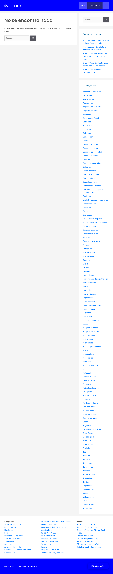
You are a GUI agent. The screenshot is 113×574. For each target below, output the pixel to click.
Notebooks (8, 530)
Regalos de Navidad (85, 541)
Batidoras (87, 122)
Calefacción (88, 137)
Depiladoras (88, 196)
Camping (86, 159)
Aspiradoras (88, 103)
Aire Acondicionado (12, 547)
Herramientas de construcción (95, 279)
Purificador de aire (90, 403)
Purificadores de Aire (49, 541)
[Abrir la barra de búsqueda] (106, 5)
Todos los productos (13, 524)
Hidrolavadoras (89, 283)
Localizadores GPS (91, 320)
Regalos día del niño (85, 530)
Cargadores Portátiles (50, 550)
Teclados (87, 459)
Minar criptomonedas (92, 346)
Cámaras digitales (90, 156)
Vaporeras (87, 486)
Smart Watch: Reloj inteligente (53, 527)
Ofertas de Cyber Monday (87, 538)
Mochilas (86, 350)
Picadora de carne (90, 395)
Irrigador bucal (89, 309)
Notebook (87, 373)
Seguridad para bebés (92, 429)
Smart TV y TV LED (48, 533)
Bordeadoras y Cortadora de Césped (56, 521)
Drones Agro (88, 215)
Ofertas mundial (89, 377)
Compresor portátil (91, 174)
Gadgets (86, 260)
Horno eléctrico (89, 294)
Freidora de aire (89, 252)
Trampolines (88, 478)
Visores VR (87, 501)
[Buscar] (33, 38)
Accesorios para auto (92, 92)
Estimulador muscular (92, 234)
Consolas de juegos (91, 182)
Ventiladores (88, 489)
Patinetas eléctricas (91, 388)
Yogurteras (87, 508)
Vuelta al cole (88, 504)
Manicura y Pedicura (49, 538)
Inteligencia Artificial (91, 301)
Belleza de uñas (89, 125)
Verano (86, 493)
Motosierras (88, 358)
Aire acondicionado (91, 99)
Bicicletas (87, 129)
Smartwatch (88, 444)
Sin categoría (88, 437)
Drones (7, 533)
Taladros (86, 456)
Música (86, 369)
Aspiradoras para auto (92, 107)
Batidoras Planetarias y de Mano (17, 550)
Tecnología (87, 463)
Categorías (96, 5)
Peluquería (87, 392)
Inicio (83, 6)
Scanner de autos (90, 418)
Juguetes (87, 313)
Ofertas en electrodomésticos (89, 544)
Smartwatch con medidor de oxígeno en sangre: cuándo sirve (95, 56)
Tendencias (87, 471)
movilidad (87, 362)
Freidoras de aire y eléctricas (53, 553)
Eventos (86, 237)
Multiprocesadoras (91, 365)
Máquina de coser (90, 328)
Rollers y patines (90, 414)
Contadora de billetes (92, 186)
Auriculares (87, 114)
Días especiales (89, 204)
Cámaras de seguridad (92, 152)
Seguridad (87, 425)
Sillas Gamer (88, 433)
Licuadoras (87, 316)
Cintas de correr (89, 171)
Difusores (87, 207)
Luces (85, 324)
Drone (85, 211)
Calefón (86, 140)
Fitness (86, 245)
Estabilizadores (89, 226)
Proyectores (46, 544)
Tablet (85, 452)
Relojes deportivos (91, 410)
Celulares (87, 167)
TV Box (86, 482)
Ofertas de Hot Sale (85, 536)
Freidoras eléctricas (91, 256)
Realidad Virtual (89, 407)
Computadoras (89, 178)
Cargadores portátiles (92, 163)
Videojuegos (88, 497)
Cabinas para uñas (12, 553)
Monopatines (88, 354)
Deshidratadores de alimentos (95, 200)
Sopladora (87, 448)
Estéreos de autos (90, 230)
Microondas (88, 343)
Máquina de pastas (91, 331)
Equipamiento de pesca (92, 219)
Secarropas (87, 422)
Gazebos (86, 264)
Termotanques (89, 474)
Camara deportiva (90, 148)
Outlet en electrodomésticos (89, 547)
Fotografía (87, 249)
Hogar (85, 286)
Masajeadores (89, 335)
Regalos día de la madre (87, 527)
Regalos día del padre (86, 524)
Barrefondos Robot (91, 118)
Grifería (86, 267)
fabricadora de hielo (91, 241)
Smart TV (87, 440)
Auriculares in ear (48, 536)
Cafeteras (87, 133)
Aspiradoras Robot (91, 110)
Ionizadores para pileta (92, 305)
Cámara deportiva (90, 144)
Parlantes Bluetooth (49, 524)
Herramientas (88, 275)
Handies (86, 271)
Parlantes (87, 384)
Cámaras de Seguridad (13, 536)
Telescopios (88, 467)
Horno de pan (88, 290)
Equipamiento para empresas (95, 222)
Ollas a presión (89, 380)
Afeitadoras (88, 95)
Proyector (87, 399)
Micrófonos (88, 339)
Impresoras (88, 298)
